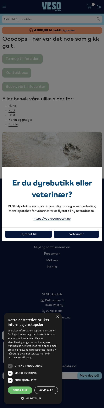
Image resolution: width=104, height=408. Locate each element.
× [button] (57, 317)
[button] (33, 398)
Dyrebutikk (28, 234)
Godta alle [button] (20, 390)
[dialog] (33, 358)
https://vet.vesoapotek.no (52, 218)
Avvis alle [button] (46, 390)
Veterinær (76, 234)
